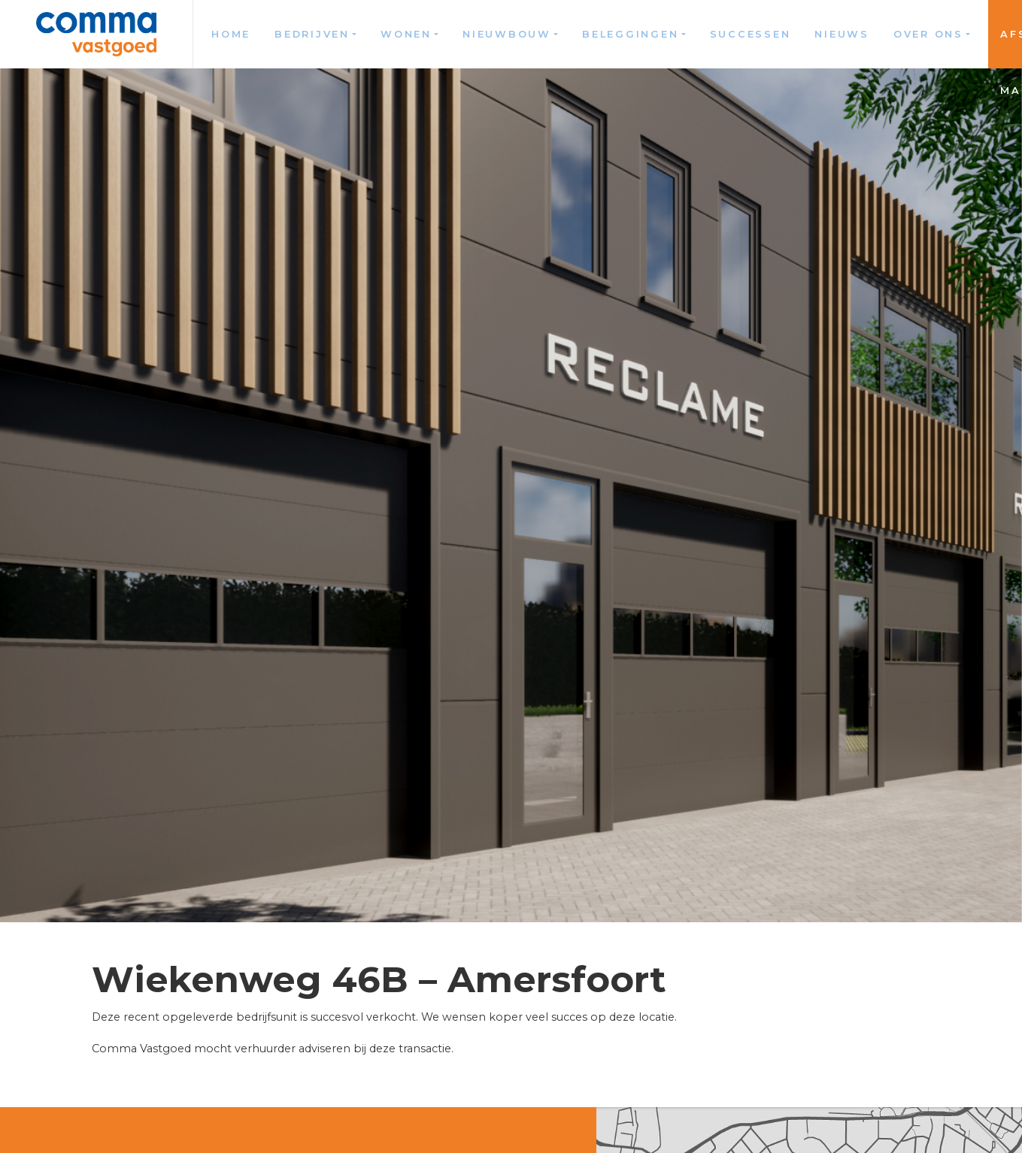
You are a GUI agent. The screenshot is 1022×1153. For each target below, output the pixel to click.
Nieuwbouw (506, 34)
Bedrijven (312, 34)
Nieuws (841, 34)
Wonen (406, 34)
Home (230, 34)
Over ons (928, 34)
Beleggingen (630, 34)
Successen (750, 34)
